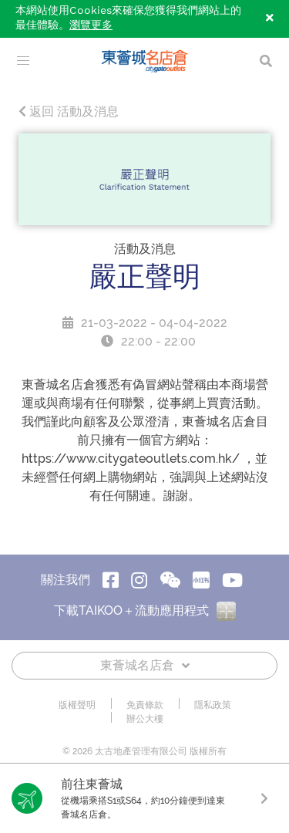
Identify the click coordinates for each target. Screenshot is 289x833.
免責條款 (144, 705)
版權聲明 (77, 705)
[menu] (23, 61)
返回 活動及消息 (68, 111)
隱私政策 (212, 705)
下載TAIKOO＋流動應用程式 (145, 610)
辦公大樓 (144, 718)
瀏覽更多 (91, 25)
